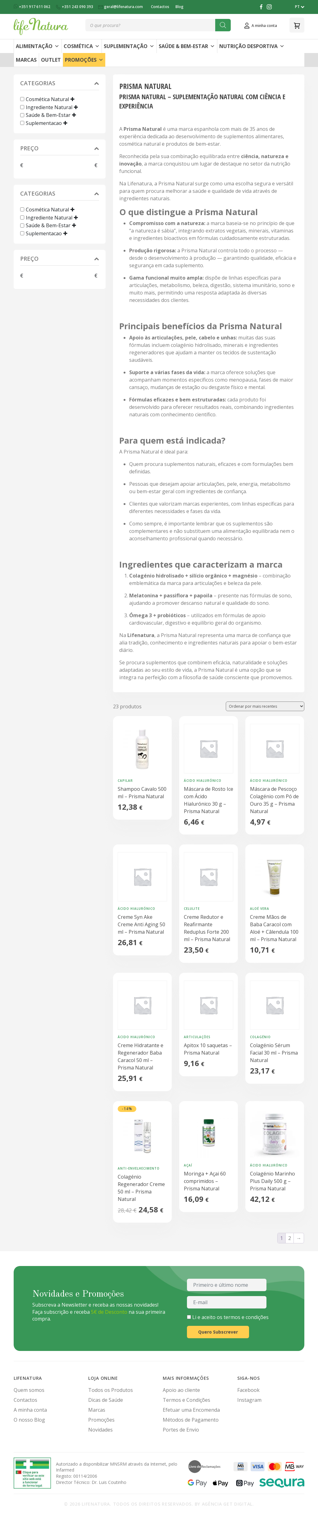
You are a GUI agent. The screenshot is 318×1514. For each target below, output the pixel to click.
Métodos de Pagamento (191, 1419)
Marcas (26, 59)
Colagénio (260, 1037)
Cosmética (82, 46)
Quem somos (29, 1390)
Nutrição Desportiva (251, 46)
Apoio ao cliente (181, 1390)
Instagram (249, 1400)
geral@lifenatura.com (121, 6)
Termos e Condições (186, 1400)
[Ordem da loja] (265, 706)
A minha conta (30, 1409)
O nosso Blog (29, 1419)
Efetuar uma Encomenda (191, 1409)
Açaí (188, 1165)
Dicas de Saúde (105, 1400)
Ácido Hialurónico (202, 780)
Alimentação (37, 46)
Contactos (160, 6)
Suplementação (129, 46)
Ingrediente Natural (49, 107)
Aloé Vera (259, 908)
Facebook (248, 1390)
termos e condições (246, 1317)
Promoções (84, 60)
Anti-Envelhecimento (139, 1168)
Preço (59, 149)
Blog (179, 6)
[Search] (223, 25)
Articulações (197, 1037)
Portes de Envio (181, 1429)
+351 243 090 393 (74, 6)
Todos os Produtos (110, 1390)
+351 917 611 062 (32, 6)
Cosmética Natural (47, 99)
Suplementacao (44, 123)
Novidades (100, 1429)
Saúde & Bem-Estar (187, 46)
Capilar (125, 780)
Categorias (59, 84)
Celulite (192, 908)
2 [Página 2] (289, 1238)
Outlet (51, 59)
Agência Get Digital (227, 1504)
